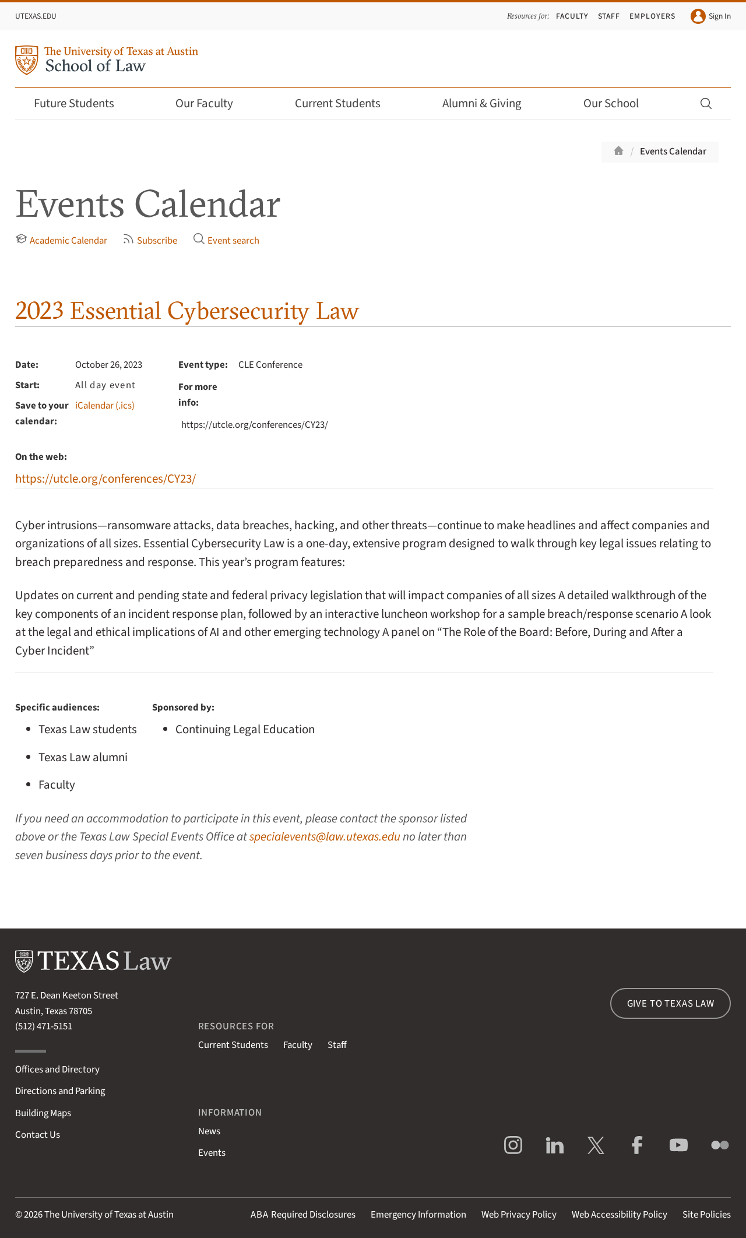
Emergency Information (418, 1215)
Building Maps (43, 1113)
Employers (652, 16)
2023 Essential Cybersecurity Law (187, 310)
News (209, 1131)
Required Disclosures (303, 1215)
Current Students (345, 103)
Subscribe (149, 240)
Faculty (572, 16)
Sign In (711, 16)
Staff (609, 16)
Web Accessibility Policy (619, 1215)
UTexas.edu (36, 16)
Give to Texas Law (671, 1004)
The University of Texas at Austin (109, 1215)
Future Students (82, 103)
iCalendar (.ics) (105, 406)
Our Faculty (212, 103)
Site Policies (706, 1215)
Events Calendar (673, 152)
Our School (618, 103)
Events (212, 1153)
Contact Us (37, 1135)
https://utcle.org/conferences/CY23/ (105, 478)
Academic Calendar (61, 240)
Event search (226, 240)
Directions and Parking (60, 1091)
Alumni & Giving (489, 103)
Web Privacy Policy (519, 1215)
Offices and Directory (57, 1070)
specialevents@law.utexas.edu (324, 836)
